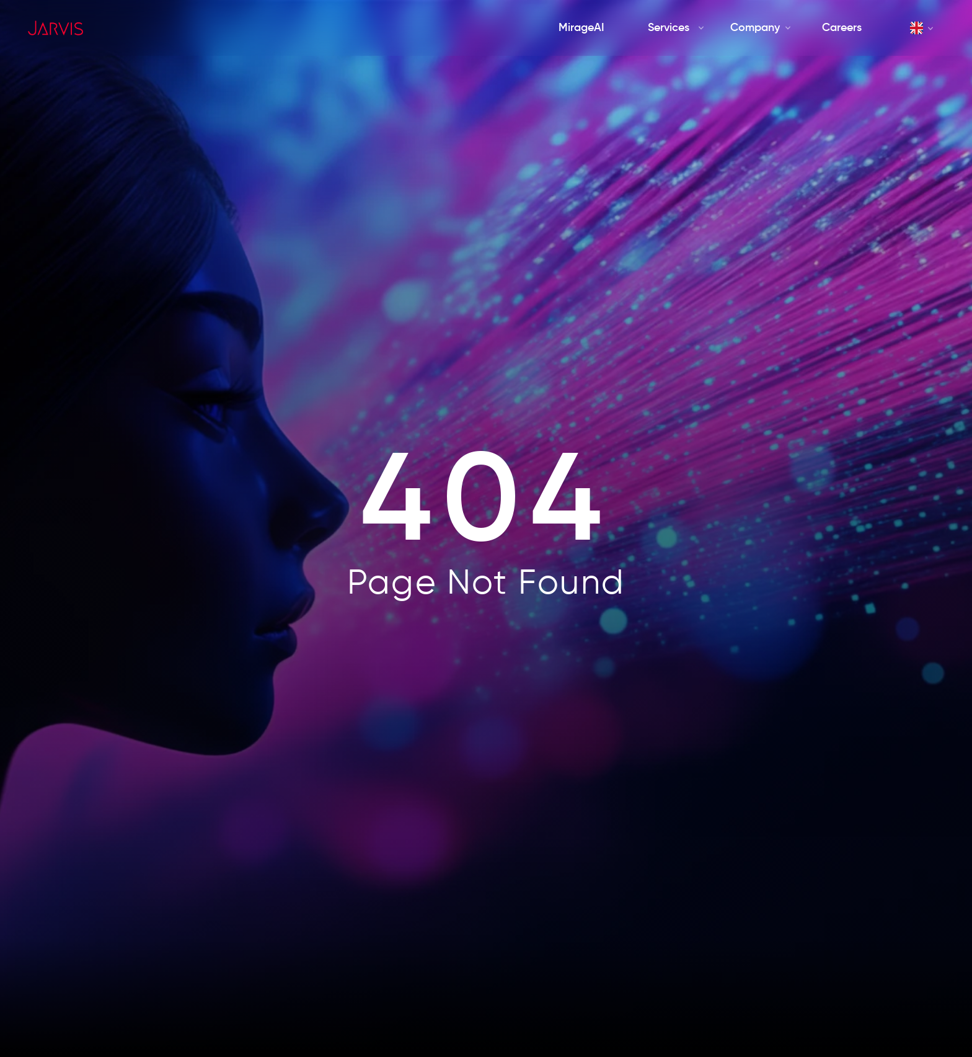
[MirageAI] (581, 28)
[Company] (755, 28)
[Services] (668, 28)
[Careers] (841, 28)
